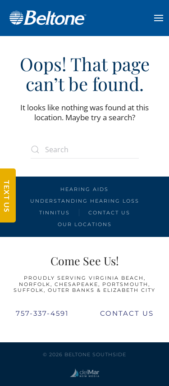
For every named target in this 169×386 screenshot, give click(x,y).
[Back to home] (47, 18)
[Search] (85, 150)
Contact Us (109, 212)
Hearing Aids (84, 189)
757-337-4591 (42, 313)
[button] (158, 18)
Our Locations (85, 224)
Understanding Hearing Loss (84, 201)
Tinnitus (54, 212)
